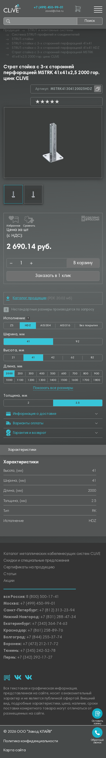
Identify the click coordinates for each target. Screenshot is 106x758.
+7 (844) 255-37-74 (44, 637)
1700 (85, 380)
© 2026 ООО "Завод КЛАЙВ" (27, 732)
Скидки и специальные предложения (36, 561)
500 (52, 373)
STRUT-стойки (22, 39)
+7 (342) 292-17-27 (35, 658)
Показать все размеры (53, 388)
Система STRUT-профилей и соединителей (46, 34)
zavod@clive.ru (54, 11)
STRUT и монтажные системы (50, 30)
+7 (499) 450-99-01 (49, 7)
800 (85, 373)
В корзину (83, 263)
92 (77, 341)
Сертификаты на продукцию (29, 568)
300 (31, 373)
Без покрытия (89, 325)
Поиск (90, 21)
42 (53, 357)
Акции (8, 581)
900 (96, 373)
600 (64, 373)
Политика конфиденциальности (30, 741)
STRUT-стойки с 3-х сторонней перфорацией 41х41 (52, 43)
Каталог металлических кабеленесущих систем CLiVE (51, 554)
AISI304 (47, 326)
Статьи (9, 574)
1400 (53, 380)
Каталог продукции (26, 298)
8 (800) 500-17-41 (42, 597)
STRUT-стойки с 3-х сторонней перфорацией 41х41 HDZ (56, 48)
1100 (20, 380)
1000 (9, 380)
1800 (96, 380)
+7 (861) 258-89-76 (45, 631)
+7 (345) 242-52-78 (38, 651)
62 (72, 357)
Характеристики (22, 450)
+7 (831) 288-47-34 (58, 617)
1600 (74, 380)
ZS (15, 326)
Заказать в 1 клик (53, 276)
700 (74, 373)
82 (92, 357)
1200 (31, 380)
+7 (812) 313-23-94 (57, 611)
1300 (42, 380)
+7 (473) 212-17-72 (40, 644)
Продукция (11, 30)
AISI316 (67, 326)
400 (42, 373)
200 (20, 373)
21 (13, 357)
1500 (64, 380)
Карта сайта (14, 750)
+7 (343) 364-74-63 (49, 624)
